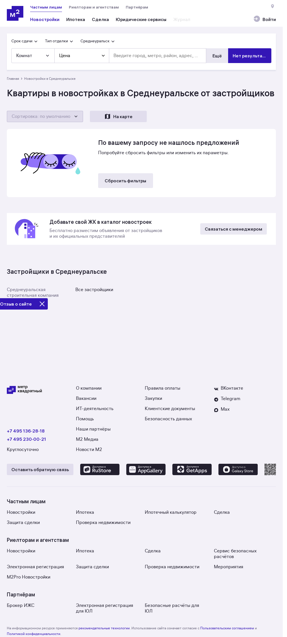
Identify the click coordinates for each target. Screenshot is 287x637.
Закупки (153, 398)
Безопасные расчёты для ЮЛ (172, 608)
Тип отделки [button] (59, 41)
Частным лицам (46, 7)
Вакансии (86, 398)
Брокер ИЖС (20, 605)
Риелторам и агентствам (94, 7)
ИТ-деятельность (94, 409)
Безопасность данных (168, 419)
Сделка (222, 512)
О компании (89, 388)
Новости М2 (89, 449)
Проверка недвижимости (103, 522)
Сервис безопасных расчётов (235, 553)
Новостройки (21, 512)
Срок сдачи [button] (24, 41)
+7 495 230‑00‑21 (26, 439)
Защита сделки (23, 522)
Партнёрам (137, 7)
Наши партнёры (93, 429)
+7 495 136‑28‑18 (26, 431)
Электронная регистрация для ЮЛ (104, 608)
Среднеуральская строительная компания (33, 292)
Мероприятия (228, 567)
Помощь (85, 419)
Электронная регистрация (35, 567)
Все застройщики (94, 290)
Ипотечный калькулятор (171, 512)
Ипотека (85, 512)
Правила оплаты (162, 388)
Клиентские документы (170, 409)
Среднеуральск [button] (97, 41)
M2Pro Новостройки (28, 577)
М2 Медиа (87, 439)
